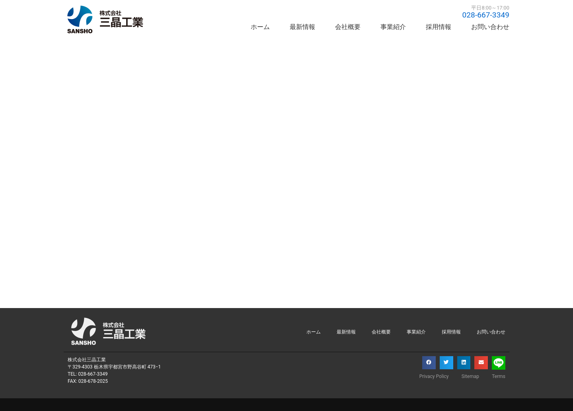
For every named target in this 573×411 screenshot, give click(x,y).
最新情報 (302, 27)
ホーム (260, 27)
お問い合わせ (490, 27)
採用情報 (438, 27)
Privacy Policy (431, 376)
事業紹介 (393, 27)
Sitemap (469, 376)
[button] (429, 363)
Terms (498, 376)
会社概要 (348, 27)
